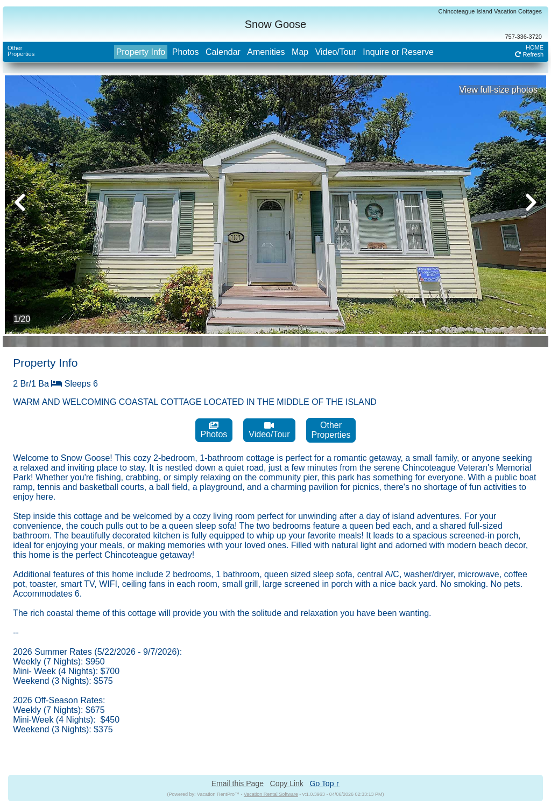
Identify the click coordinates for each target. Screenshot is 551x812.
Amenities (266, 52)
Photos (185, 52)
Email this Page (237, 783)
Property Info (141, 52)
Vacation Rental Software (271, 794)
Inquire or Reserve (398, 52)
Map (300, 52)
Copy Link (286, 783)
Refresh (529, 54)
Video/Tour (335, 52)
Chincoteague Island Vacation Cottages (490, 11)
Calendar (223, 52)
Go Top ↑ (325, 783)
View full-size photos (498, 89)
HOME (534, 47)
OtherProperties (21, 51)
